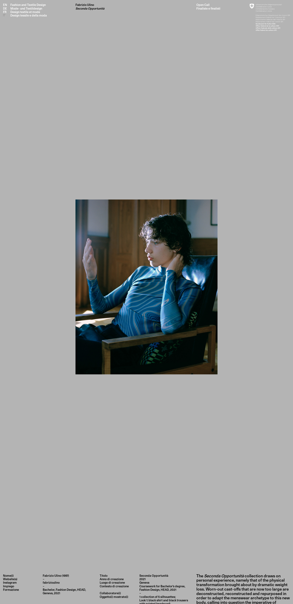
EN (5, 5)
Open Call (203, 5)
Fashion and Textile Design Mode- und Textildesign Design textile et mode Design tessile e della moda (28, 10)
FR (5, 12)
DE (5, 8)
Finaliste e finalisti (208, 8)
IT (4, 15)
